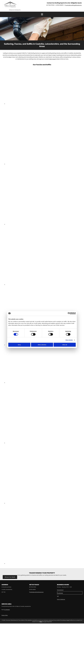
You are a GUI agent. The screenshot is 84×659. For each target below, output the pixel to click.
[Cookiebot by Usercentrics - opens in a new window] (69, 313)
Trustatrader (60, 593)
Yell (58, 596)
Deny (19, 344)
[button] (10, 577)
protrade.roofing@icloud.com (74, 5)
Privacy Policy (5, 615)
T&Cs (40, 621)
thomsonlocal (60, 590)
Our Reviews (7, 609)
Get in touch (52, 59)
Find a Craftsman (61, 599)
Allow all (64, 344)
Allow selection (42, 344)
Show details (69, 340)
